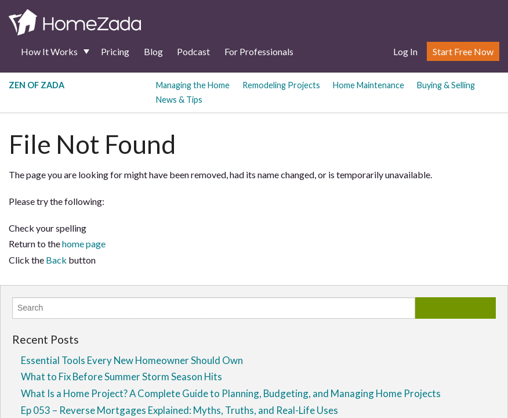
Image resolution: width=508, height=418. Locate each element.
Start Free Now (463, 51)
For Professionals (258, 51)
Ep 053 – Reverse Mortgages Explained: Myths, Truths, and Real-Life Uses (179, 410)
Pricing (115, 51)
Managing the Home (193, 85)
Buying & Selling (446, 85)
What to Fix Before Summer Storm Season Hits (121, 376)
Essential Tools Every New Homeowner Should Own (132, 360)
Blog (153, 51)
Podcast (193, 51)
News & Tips (179, 100)
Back (56, 259)
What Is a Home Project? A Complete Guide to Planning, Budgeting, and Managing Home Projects (231, 393)
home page (84, 243)
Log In (405, 51)
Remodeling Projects (281, 85)
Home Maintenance (368, 85)
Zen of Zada (36, 85)
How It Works (49, 51)
